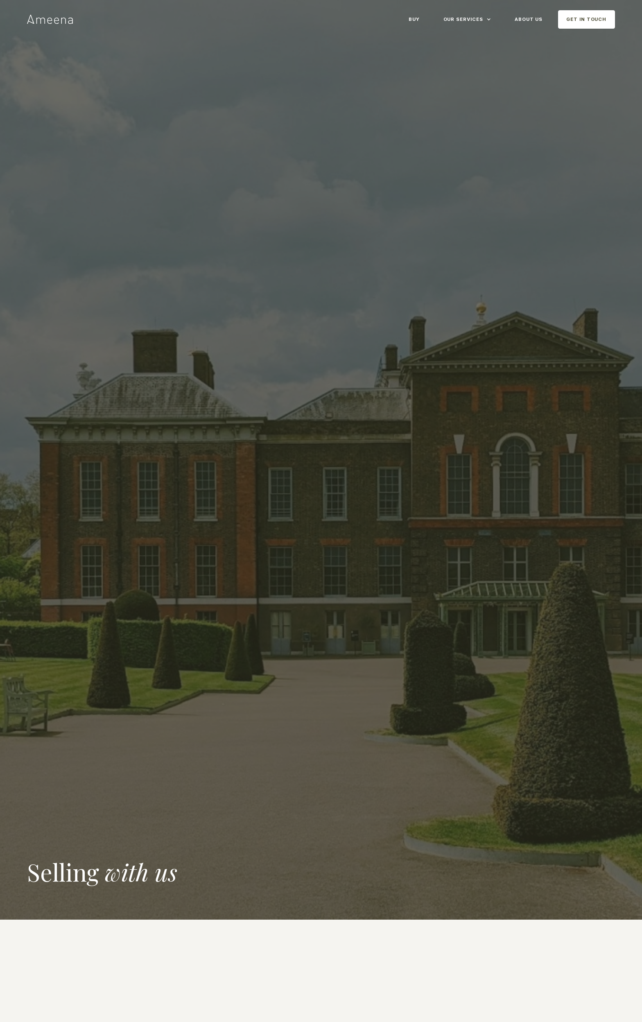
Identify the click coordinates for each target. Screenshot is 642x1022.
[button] (467, 18)
